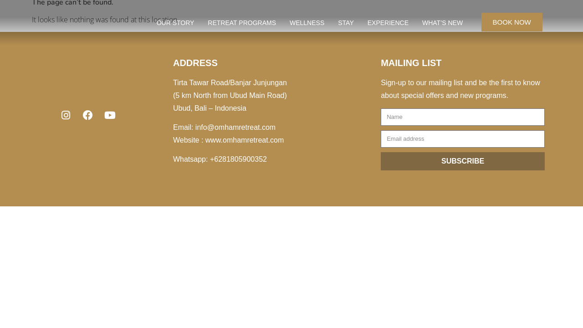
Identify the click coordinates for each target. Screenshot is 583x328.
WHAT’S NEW (442, 22)
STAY (346, 22)
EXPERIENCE (388, 22)
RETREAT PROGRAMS (242, 22)
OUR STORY (175, 22)
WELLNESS (307, 22)
